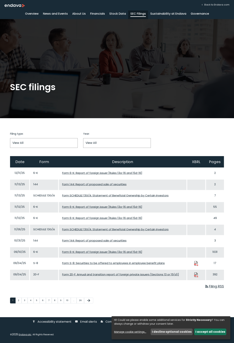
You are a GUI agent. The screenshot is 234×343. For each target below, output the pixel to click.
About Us (79, 14)
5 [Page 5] (38, 300)
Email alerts (86, 322)
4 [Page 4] (32, 300)
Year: (86, 134)
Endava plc (25, 334)
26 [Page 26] (81, 300)
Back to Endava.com (216, 4)
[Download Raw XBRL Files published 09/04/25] (196, 263)
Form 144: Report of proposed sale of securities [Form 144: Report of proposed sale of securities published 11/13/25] (94, 184)
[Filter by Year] (117, 143)
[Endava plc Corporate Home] (15, 5)
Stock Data (117, 14)
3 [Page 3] (26, 300)
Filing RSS (214, 286)
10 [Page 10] (68, 300)
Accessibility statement (51, 322)
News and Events (55, 14)
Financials (97, 14)
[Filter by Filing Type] (44, 143)
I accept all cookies (210, 332)
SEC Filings (138, 14)
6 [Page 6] (44, 300)
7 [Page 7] (50, 300)
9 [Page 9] (62, 300)
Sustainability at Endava (168, 14)
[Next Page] (88, 300)
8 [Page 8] (56, 300)
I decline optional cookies (172, 332)
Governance (200, 14)
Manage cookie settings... (130, 332)
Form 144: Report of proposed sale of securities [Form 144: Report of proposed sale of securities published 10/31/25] (94, 240)
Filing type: (16, 134)
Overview (32, 14)
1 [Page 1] (14, 300)
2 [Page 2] (20, 300)
